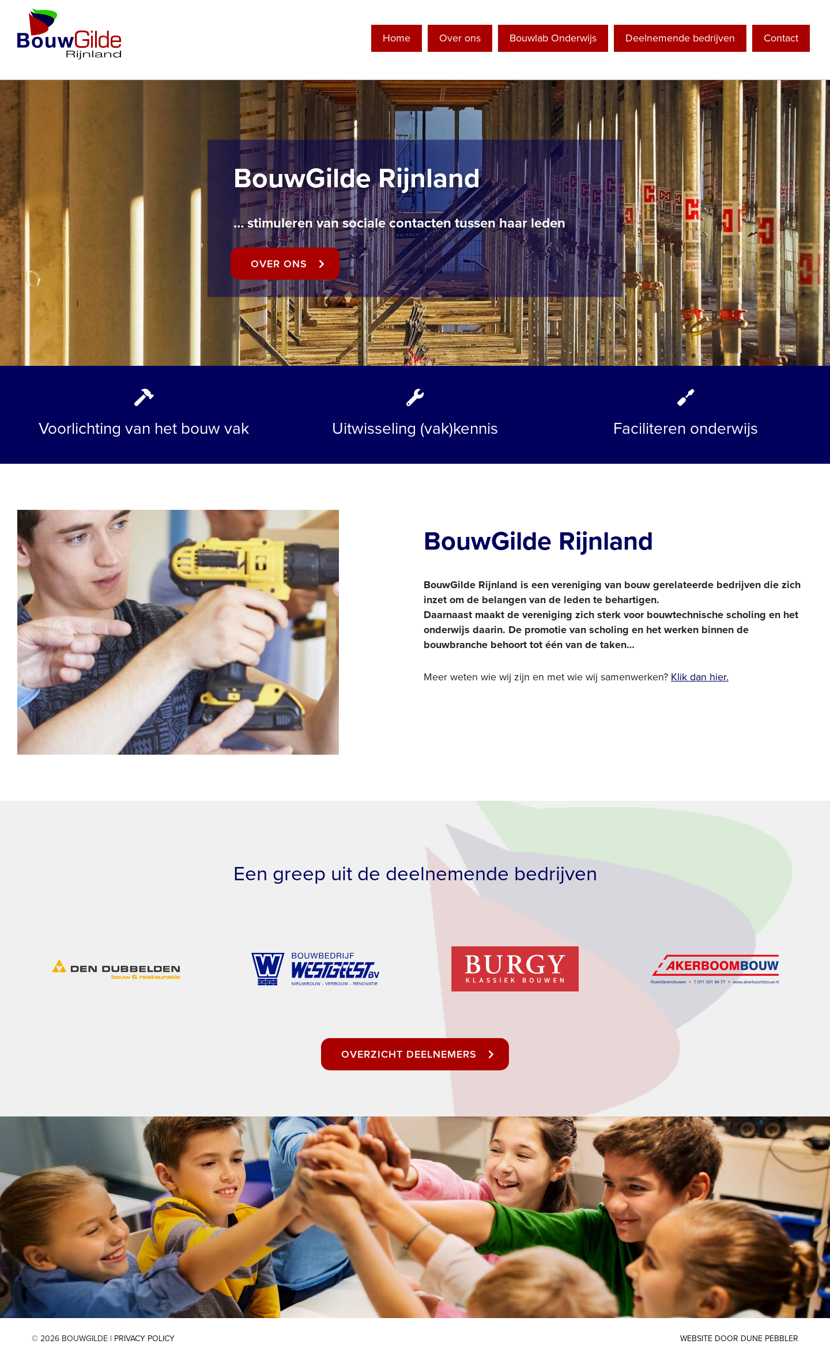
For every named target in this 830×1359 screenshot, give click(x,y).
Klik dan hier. (700, 676)
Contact (781, 38)
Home (396, 38)
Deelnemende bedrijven (680, 38)
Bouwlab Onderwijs (553, 38)
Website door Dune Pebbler (739, 1338)
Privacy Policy (144, 1338)
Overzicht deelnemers (409, 1054)
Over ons (460, 38)
